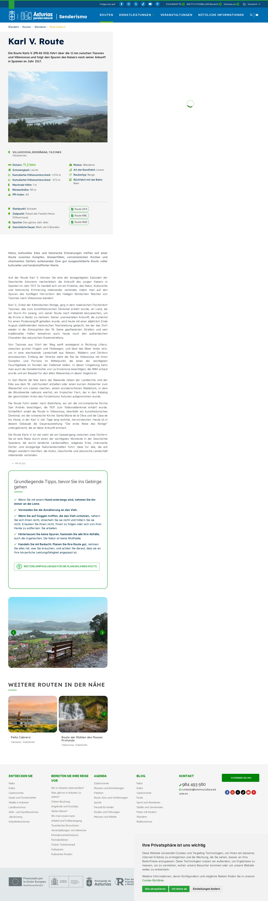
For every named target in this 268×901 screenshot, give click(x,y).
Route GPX (79, 209)
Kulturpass (57, 849)
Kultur (12, 788)
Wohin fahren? (59, 811)
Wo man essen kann (63, 815)
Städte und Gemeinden (150, 807)
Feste (140, 797)
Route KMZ (79, 222)
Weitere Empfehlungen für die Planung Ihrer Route (57, 566)
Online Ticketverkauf (63, 844)
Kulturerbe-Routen (61, 854)
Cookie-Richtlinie (153, 880)
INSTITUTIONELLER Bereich (202, 4)
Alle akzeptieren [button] (155, 889)
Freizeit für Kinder (104, 807)
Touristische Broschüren (65, 825)
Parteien (98, 792)
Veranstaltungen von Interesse (68, 830)
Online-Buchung (60, 801)
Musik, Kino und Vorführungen (111, 797)
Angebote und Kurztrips (64, 806)
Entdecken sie (21, 776)
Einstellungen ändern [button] (206, 889)
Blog (141, 776)
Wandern (142, 816)
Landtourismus (17, 807)
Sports (98, 802)
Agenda (100, 776)
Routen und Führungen (107, 812)
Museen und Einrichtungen (109, 788)
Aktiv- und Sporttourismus (23, 812)
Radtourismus (144, 821)
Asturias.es (230, 4)
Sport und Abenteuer (148, 802)
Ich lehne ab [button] (179, 889)
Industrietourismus (19, 821)
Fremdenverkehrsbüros (64, 835)
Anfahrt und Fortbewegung (66, 820)
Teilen (99, 242)
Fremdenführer (59, 839)
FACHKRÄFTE (173, 4)
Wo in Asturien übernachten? (67, 787)
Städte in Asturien (19, 802)
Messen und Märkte (105, 816)
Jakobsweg (15, 816)
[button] (254, 4)
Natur (12, 783)
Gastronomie (16, 792)
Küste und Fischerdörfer (22, 797)
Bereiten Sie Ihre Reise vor (70, 778)
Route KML (79, 215)
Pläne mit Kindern (147, 812)
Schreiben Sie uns (240, 778)
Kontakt (186, 776)
